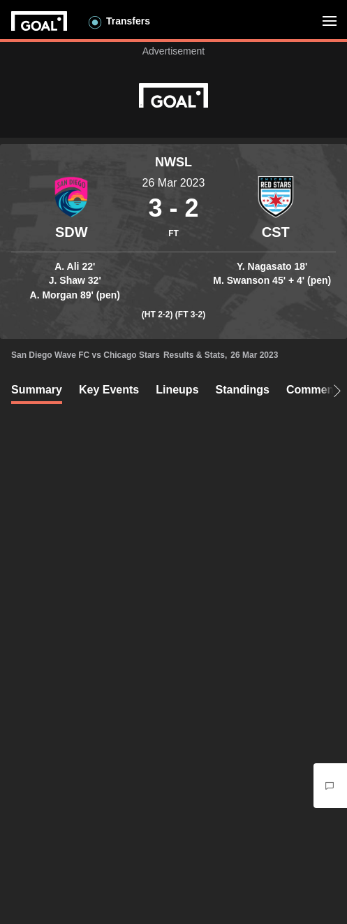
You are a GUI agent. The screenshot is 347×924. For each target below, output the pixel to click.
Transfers (128, 21)
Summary (36, 390)
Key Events (109, 390)
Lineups (177, 390)
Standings (243, 390)
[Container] (71, 208)
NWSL (173, 162)
